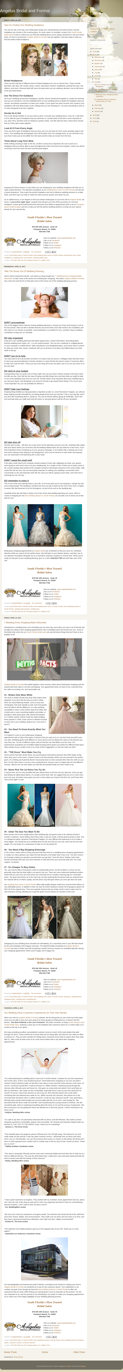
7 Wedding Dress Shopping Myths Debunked (25, 622)
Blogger (83, 1366)
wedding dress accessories (22, 258)
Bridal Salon (44, 221)
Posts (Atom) (18, 1357)
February (98, 108)
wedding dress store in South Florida (60, 190)
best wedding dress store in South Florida (48, 255)
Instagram (57, 245)
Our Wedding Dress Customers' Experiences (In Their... (105, 100)
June (96, 76)
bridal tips (67, 997)
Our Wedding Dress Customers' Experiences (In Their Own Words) (35, 1013)
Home (45, 1352)
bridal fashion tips (70, 255)
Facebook (56, 240)
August (97, 69)
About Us (93, 26)
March (97, 105)
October (98, 63)
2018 (95, 51)
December (98, 57)
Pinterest (57, 248)
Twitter (56, 243)
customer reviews (15, 1343)
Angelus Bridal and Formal (25, 10)
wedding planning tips (22, 609)
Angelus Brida (39, 551)
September (99, 66)
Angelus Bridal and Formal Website (102, 29)
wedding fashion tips (40, 258)
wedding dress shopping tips (26, 999)
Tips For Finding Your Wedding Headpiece (24, 25)
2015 (95, 118)
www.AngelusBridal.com (66, 238)
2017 (95, 55)
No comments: (36, 252)
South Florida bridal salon (36, 632)
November (98, 60)
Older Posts (79, 1352)
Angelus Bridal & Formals (37, 37)
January (98, 111)
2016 (95, 115)
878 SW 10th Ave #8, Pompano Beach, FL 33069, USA (30, 260)
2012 (95, 121)
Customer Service (29, 1343)
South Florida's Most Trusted (44, 217)
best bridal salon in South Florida (21, 255)
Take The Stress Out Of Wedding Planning (24, 271)
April (96, 82)
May (96, 79)
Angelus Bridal (75, 199)
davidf (69, 1366)
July (96, 73)
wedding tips (35, 609)
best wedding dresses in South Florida (39, 496)
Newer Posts (10, 1352)
